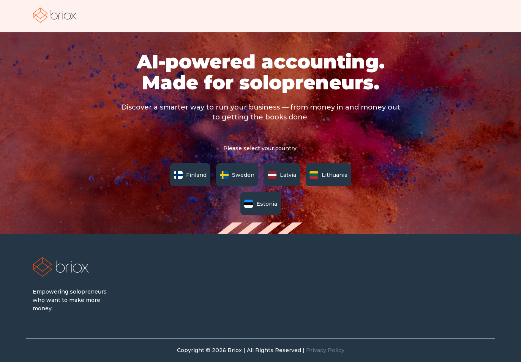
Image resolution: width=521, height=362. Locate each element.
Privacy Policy (325, 350)
